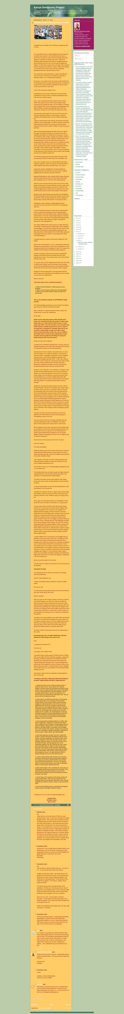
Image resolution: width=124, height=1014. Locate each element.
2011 (77, 231)
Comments (78, 58)
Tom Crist (39, 984)
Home (51, 1004)
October (80, 236)
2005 (77, 260)
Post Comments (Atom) (45, 1008)
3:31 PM (39, 927)
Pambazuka (79, 188)
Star (77, 193)
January (80, 249)
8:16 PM (39, 966)
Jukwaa (78, 164)
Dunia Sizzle (79, 162)
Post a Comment (37, 998)
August (80, 238)
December (80, 233)
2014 (77, 225)
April (79, 240)
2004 (77, 263)
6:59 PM (39, 948)
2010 (77, 251)
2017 (77, 218)
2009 (77, 254)
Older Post (68, 1004)
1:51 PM (39, 860)
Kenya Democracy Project (49, 7)
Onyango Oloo (79, 166)
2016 (77, 220)
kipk (38, 930)
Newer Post (34, 1004)
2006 (77, 258)
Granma (78, 181)
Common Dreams (80, 174)
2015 (77, 222)
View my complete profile (83, 46)
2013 (77, 227)
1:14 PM (39, 843)
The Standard (79, 195)
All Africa (78, 172)
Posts (77, 55)
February (80, 246)
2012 (77, 229)
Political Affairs (79, 190)
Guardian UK (79, 183)
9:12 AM (39, 995)
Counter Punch (80, 177)
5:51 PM (39, 981)
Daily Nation (79, 179)
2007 (77, 256)
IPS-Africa (78, 186)
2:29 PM (39, 911)
